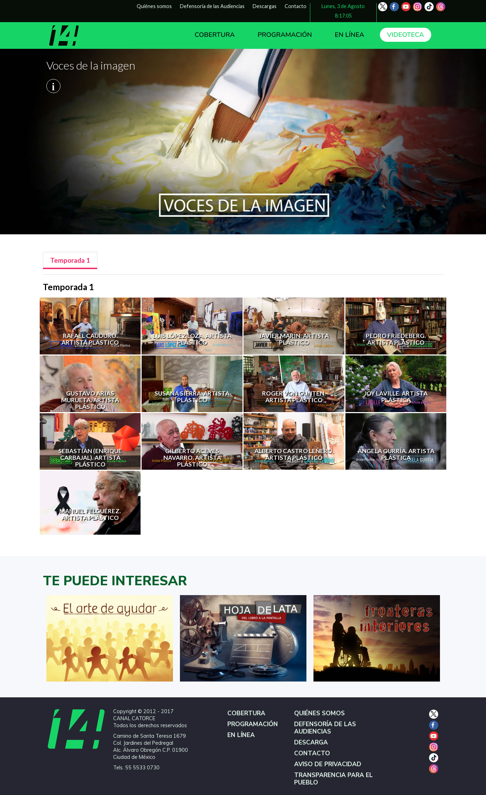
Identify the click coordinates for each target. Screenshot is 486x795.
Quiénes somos (154, 6)
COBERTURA (215, 34)
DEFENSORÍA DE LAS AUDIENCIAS (325, 728)
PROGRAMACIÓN (285, 34)
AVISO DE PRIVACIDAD (327, 764)
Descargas (265, 6)
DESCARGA (311, 742)
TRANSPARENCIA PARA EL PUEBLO (333, 779)
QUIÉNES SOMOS (319, 713)
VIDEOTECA (405, 34)
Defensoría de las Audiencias (212, 6)
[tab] (70, 260)
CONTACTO (312, 753)
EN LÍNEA (349, 34)
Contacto (295, 6)
